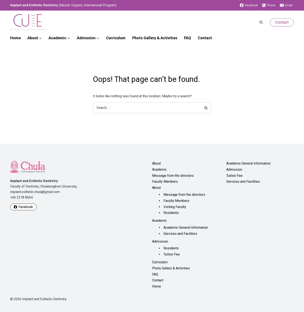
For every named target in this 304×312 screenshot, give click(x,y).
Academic (159, 169)
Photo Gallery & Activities (154, 38)
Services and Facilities (180, 234)
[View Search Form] (261, 22)
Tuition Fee (172, 254)
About (156, 163)
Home (15, 38)
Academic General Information (186, 228)
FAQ (187, 38)
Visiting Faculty (175, 207)
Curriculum (115, 38)
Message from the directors (173, 176)
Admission (160, 241)
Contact (282, 22)
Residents (171, 213)
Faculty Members (165, 182)
